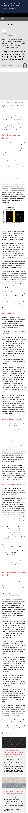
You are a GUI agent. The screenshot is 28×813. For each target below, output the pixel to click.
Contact (4, 799)
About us (5, 796)
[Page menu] (2, 15)
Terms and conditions (19, 803)
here (15, 8)
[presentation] (14, 25)
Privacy (15, 800)
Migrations (20, 788)
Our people (5, 802)
